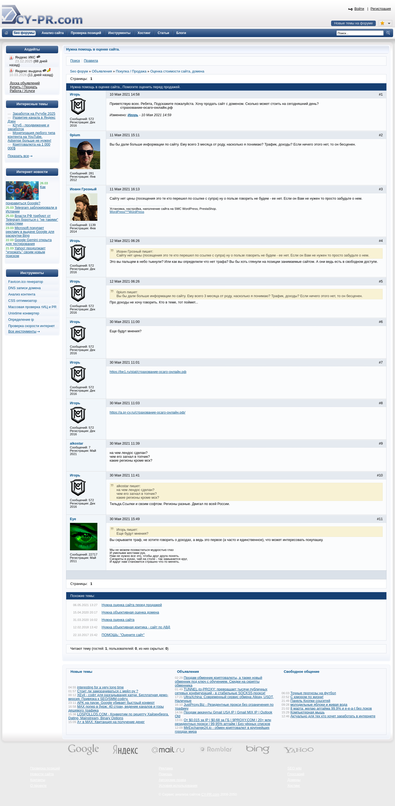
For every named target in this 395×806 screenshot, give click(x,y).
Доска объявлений (25, 83)
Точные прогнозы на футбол (313, 693)
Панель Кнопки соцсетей (310, 701)
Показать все (18, 156)
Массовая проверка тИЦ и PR (32, 307)
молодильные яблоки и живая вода (318, 705)
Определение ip (21, 320)
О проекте (38, 786)
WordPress (136, 211)
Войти (359, 9)
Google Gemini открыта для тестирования (29, 242)
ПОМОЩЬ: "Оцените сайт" (123, 635)
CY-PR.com (210, 794)
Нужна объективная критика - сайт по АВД (136, 627)
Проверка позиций (45, 768)
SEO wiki (294, 768)
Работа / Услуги (22, 91)
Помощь (165, 774)
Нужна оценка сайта (118, 620)
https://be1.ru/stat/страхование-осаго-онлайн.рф (148, 372)
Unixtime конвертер (23, 313)
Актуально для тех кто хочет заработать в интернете (333, 716)
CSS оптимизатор (22, 301)
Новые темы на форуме (353, 23)
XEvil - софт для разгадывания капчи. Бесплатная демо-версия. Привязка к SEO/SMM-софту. (118, 697)
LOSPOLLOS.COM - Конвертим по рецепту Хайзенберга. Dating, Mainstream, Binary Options (118, 716)
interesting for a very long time (100, 687)
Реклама (166, 768)
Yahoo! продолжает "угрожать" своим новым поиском (26, 252)
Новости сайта (42, 774)
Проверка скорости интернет (31, 326)
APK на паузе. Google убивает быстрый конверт (116, 703)
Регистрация (381, 9)
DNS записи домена (24, 288)
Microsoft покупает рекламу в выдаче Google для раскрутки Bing (30, 232)
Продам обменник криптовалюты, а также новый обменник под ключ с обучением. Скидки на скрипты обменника (218, 681)
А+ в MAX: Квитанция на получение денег (111, 722)
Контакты (37, 780)
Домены (294, 780)
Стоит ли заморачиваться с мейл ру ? (107, 691)
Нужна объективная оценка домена (130, 612)
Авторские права (172, 780)
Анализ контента (21, 294)
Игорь (133, 115)
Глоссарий (295, 774)
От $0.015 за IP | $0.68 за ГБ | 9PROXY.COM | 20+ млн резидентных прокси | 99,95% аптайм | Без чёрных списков (223, 722)
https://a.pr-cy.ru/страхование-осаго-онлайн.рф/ (147, 412)
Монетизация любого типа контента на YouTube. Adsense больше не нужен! (31, 137)
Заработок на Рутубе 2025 (34, 114)
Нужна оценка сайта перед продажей (132, 605)
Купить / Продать (23, 87)
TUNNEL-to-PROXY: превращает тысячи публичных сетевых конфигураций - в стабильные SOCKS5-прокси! (221, 691)
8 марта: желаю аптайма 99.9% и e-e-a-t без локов (331, 708)
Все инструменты (22, 331)
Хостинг (293, 786)
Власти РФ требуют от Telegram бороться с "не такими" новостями (32, 219)
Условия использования (178, 786)
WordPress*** (119, 211)
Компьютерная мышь (307, 712)
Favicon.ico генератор (25, 282)
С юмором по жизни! (307, 697)
